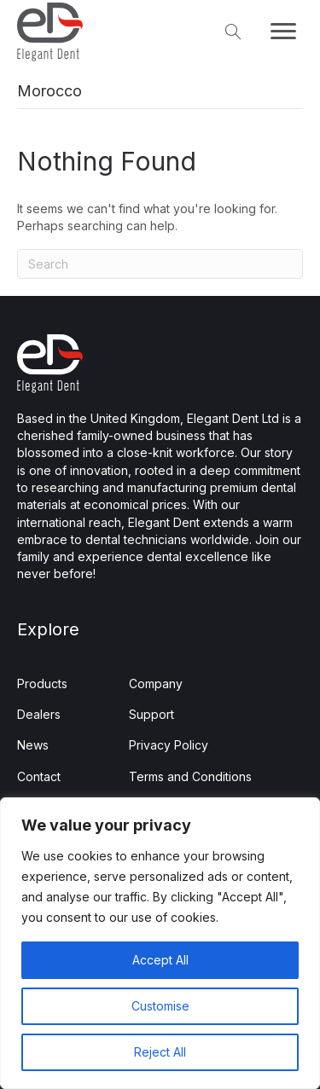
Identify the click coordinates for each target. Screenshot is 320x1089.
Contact (39, 776)
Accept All (160, 960)
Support (151, 714)
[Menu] (283, 31)
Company (156, 683)
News (33, 745)
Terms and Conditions (190, 776)
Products (42, 683)
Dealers (39, 714)
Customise (160, 1006)
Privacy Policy (168, 745)
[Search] (160, 264)
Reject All (160, 1052)
